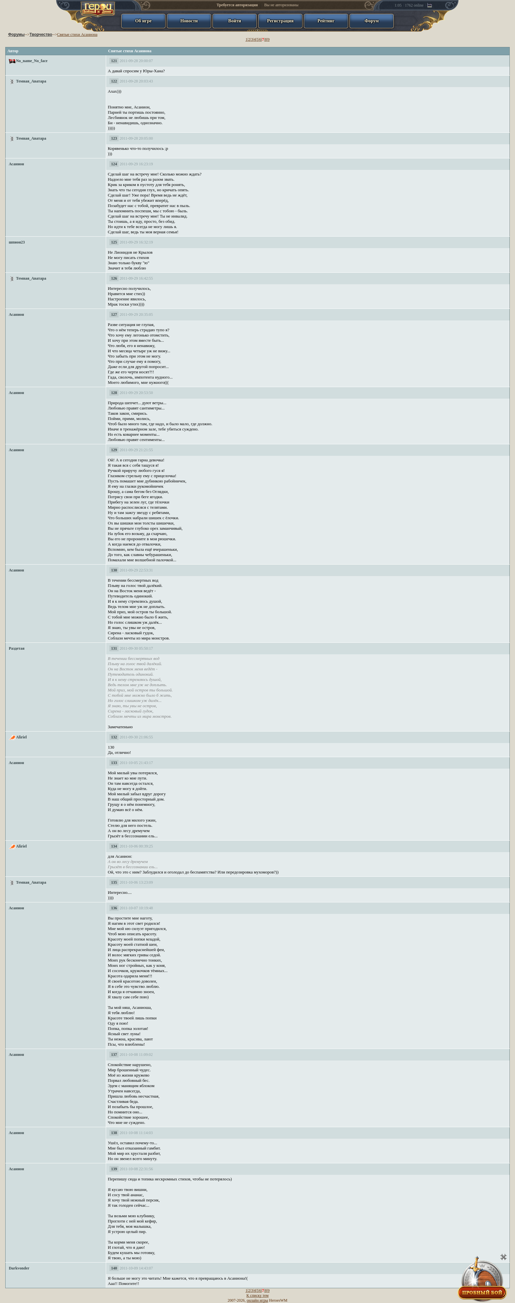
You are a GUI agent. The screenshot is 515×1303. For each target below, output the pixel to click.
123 (114, 138)
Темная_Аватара (31, 81)
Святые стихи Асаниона (77, 34)
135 (114, 882)
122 (114, 81)
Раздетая (17, 648)
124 (114, 164)
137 (114, 1054)
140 (114, 1268)
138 (114, 1132)
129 (114, 450)
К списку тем (257, 1295)
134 (114, 846)
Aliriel (21, 737)
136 (114, 908)
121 (114, 60)
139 (114, 1169)
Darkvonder (19, 1268)
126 (114, 278)
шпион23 (17, 242)
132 (114, 737)
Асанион (16, 164)
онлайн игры (257, 1300)
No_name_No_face (32, 60)
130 (114, 570)
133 (114, 762)
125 (114, 242)
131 (114, 648)
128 (114, 392)
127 (114, 314)
